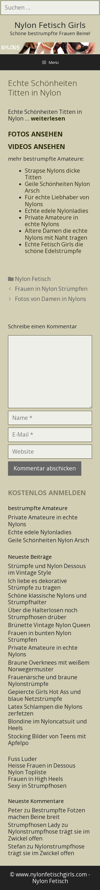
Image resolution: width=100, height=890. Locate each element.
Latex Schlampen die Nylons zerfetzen (45, 710)
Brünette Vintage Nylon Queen (49, 625)
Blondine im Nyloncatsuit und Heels (47, 725)
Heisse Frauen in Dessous (41, 765)
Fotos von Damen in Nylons (50, 299)
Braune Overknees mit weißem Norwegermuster (48, 666)
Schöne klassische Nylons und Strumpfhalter (47, 599)
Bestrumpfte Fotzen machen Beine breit (46, 813)
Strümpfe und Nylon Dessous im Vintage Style (47, 569)
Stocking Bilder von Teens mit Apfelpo (47, 739)
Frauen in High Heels (35, 779)
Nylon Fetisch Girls (50, 24)
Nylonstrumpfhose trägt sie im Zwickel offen (49, 835)
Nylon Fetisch (33, 279)
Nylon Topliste (27, 772)
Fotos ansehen (35, 133)
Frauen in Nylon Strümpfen (51, 288)
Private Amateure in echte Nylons (43, 651)
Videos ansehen (36, 146)
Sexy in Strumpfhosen (37, 785)
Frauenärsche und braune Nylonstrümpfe (42, 680)
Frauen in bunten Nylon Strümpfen (39, 636)
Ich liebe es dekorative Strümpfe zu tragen (37, 584)
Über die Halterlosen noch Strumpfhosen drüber (42, 613)
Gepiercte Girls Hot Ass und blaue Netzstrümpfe (44, 695)
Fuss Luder (22, 759)
